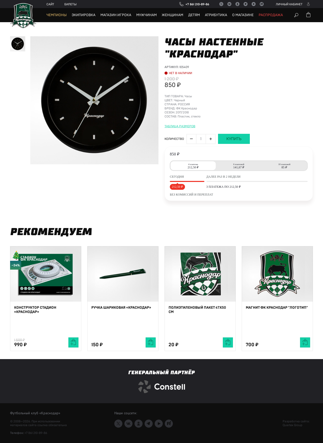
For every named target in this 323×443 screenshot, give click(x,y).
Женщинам (172, 15)
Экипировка (83, 15)
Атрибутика (216, 15)
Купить (233, 163)
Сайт (50, 4)
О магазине (243, 15)
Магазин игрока (115, 15)
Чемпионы (56, 15)
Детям (194, 15)
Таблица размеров (180, 149)
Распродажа (271, 15)
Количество (174, 162)
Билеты (70, 4)
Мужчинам (146, 15)
